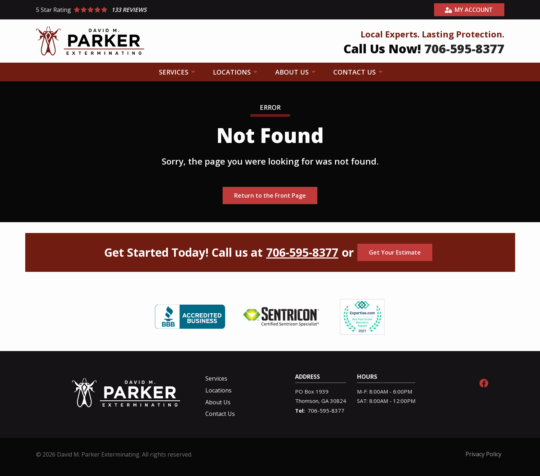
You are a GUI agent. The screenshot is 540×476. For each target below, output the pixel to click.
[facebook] (483, 382)
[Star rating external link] (153, 10)
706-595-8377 (302, 252)
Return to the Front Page (270, 195)
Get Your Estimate (395, 252)
